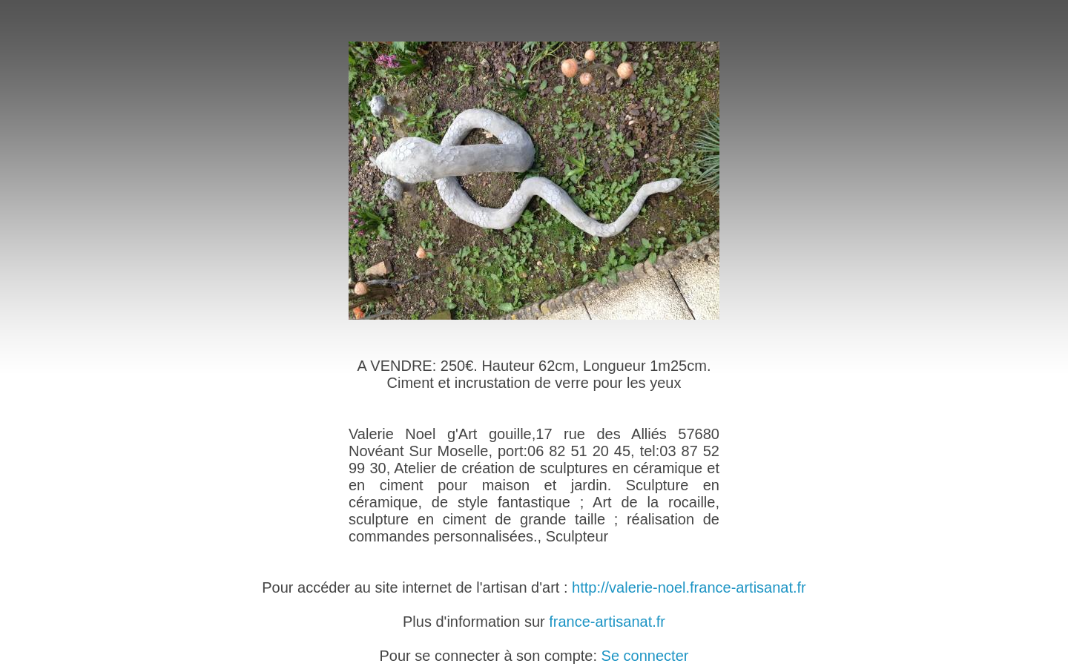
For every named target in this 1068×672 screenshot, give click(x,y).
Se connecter (645, 656)
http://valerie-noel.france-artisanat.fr (689, 587)
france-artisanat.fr (607, 621)
